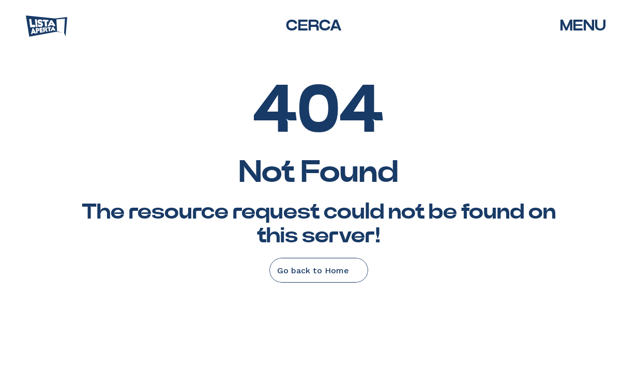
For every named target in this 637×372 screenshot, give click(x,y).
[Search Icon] (313, 26)
